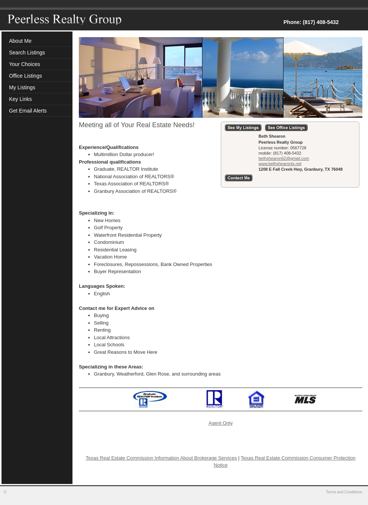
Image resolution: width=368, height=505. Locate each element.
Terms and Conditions (344, 492)
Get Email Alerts (28, 111)
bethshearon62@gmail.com (284, 158)
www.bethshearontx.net (280, 163)
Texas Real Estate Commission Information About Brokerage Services (161, 458)
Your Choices (24, 64)
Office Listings (25, 76)
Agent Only (220, 423)
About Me (20, 41)
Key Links (20, 99)
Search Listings (27, 53)
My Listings (22, 87)
